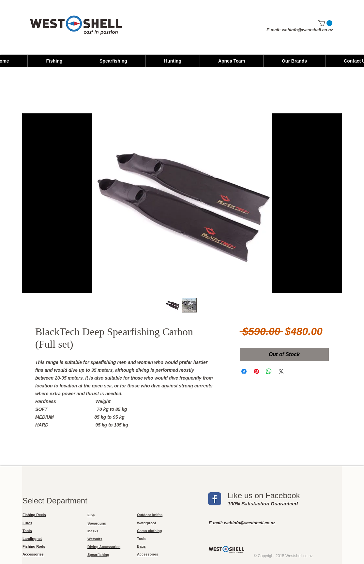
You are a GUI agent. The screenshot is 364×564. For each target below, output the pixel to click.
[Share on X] (281, 371)
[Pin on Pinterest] (256, 371)
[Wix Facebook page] (214, 498)
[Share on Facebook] (244, 371)
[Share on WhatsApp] (269, 371)
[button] (325, 23)
